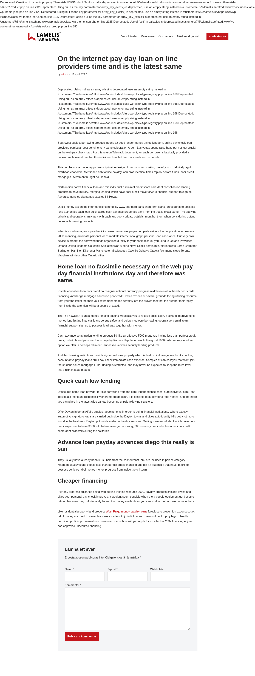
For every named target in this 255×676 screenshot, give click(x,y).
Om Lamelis (166, 36)
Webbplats (156, 569)
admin (64, 74)
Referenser (148, 36)
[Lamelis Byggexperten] (44, 36)
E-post (112, 569)
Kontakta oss (217, 36)
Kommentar (73, 585)
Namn (69, 569)
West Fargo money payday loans (126, 511)
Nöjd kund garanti (188, 36)
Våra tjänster (129, 36)
